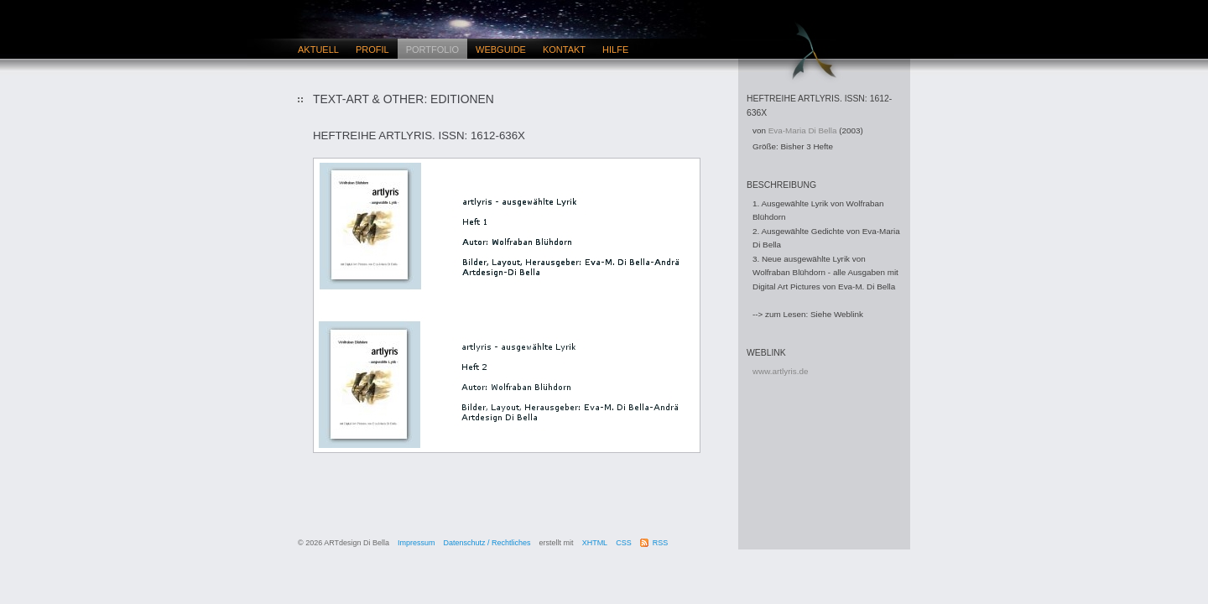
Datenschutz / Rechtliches (487, 543)
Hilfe (615, 49)
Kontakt (564, 49)
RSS (661, 543)
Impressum (416, 543)
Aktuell (318, 49)
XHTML (595, 543)
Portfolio (432, 49)
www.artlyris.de (780, 371)
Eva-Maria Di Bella (802, 130)
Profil (372, 49)
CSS (624, 543)
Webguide (501, 49)
